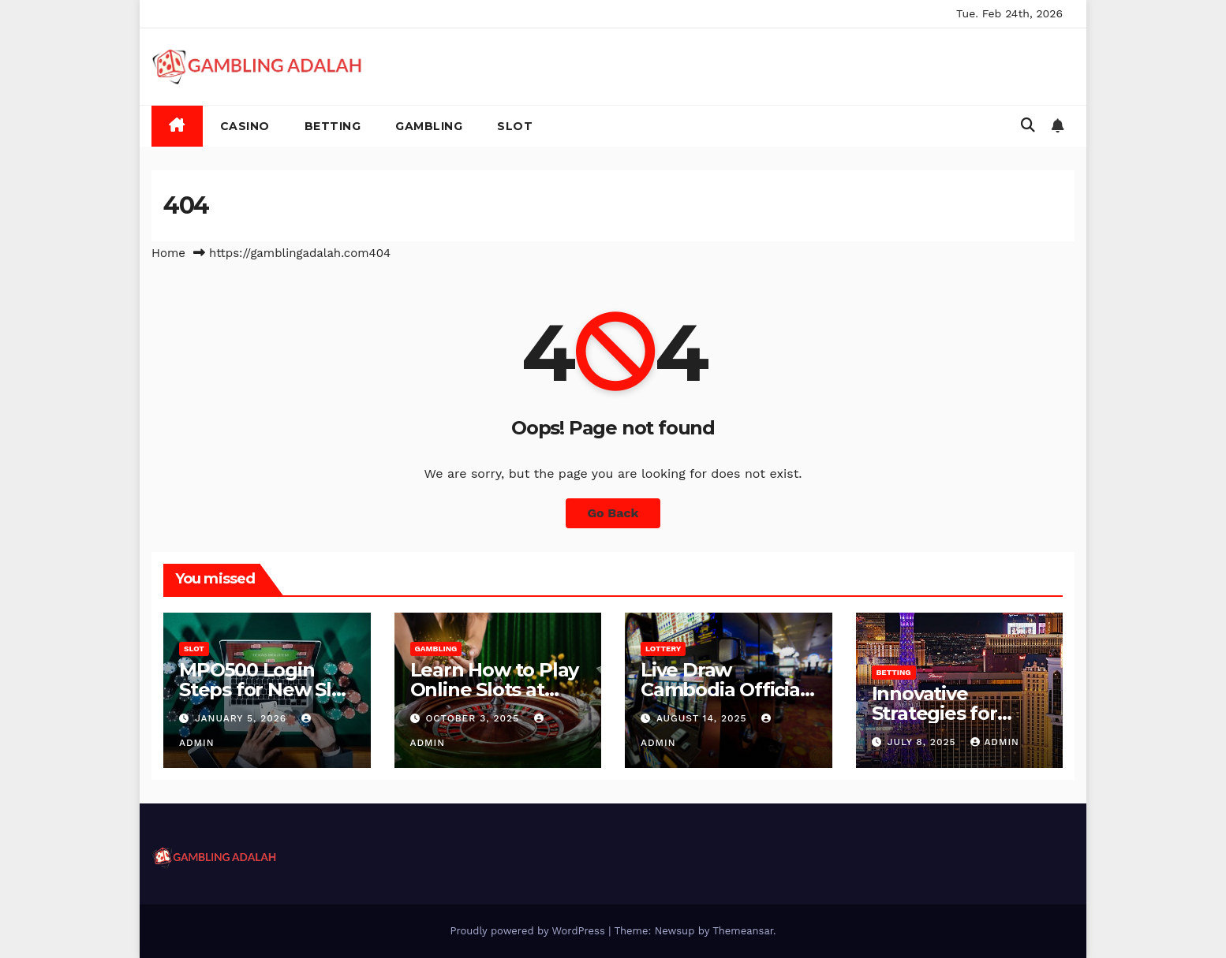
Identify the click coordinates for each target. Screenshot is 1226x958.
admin (994, 741)
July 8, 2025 (923, 741)
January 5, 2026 (242, 718)
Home (168, 253)
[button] (1028, 125)
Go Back (613, 512)
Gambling (428, 126)
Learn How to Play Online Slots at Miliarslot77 (494, 689)
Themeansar (742, 931)
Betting (333, 126)
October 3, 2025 (474, 718)
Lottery (663, 648)
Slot (515, 126)
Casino (245, 126)
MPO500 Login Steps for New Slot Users (264, 689)
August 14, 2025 (703, 718)
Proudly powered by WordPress (529, 931)
